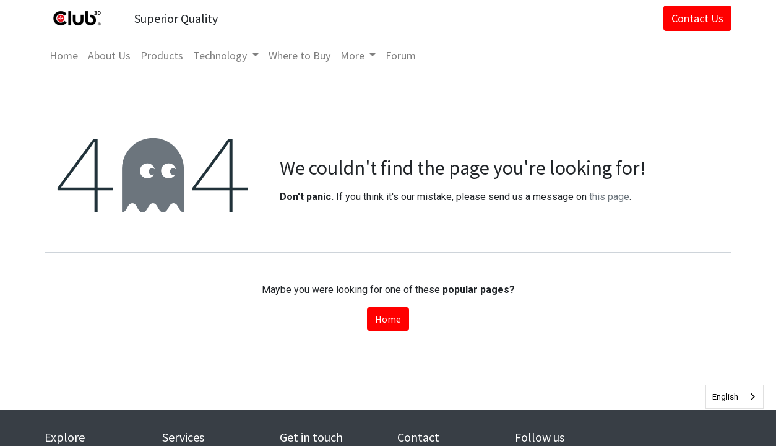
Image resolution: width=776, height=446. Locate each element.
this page (609, 197)
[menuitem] (64, 55)
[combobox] (734, 397)
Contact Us (697, 18)
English (725, 396)
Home (388, 319)
